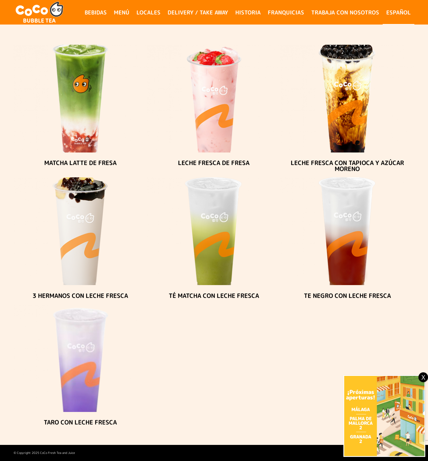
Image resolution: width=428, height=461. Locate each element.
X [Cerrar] (423, 377)
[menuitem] (95, 12)
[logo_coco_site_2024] (40, 12)
